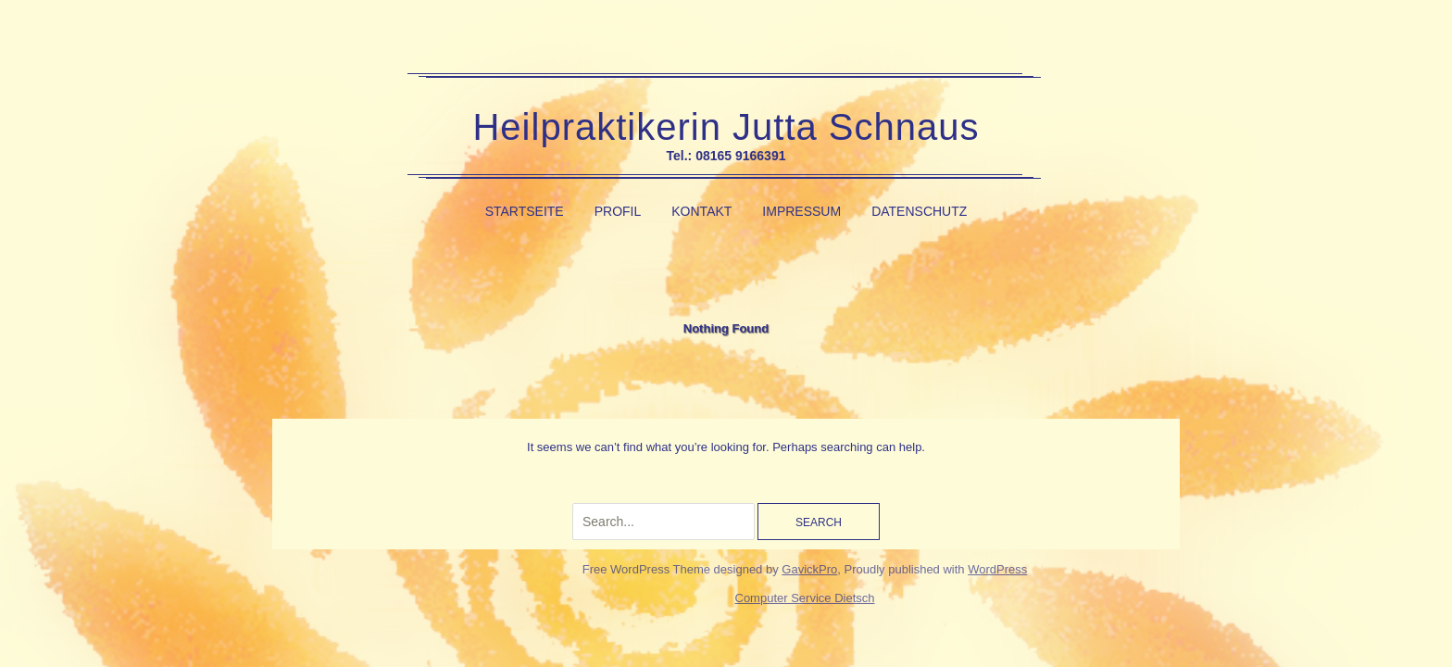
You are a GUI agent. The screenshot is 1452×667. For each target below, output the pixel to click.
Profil (618, 211)
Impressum (801, 211)
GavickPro (809, 569)
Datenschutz (919, 211)
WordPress (997, 569)
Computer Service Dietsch (805, 598)
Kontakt (701, 211)
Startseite (524, 211)
